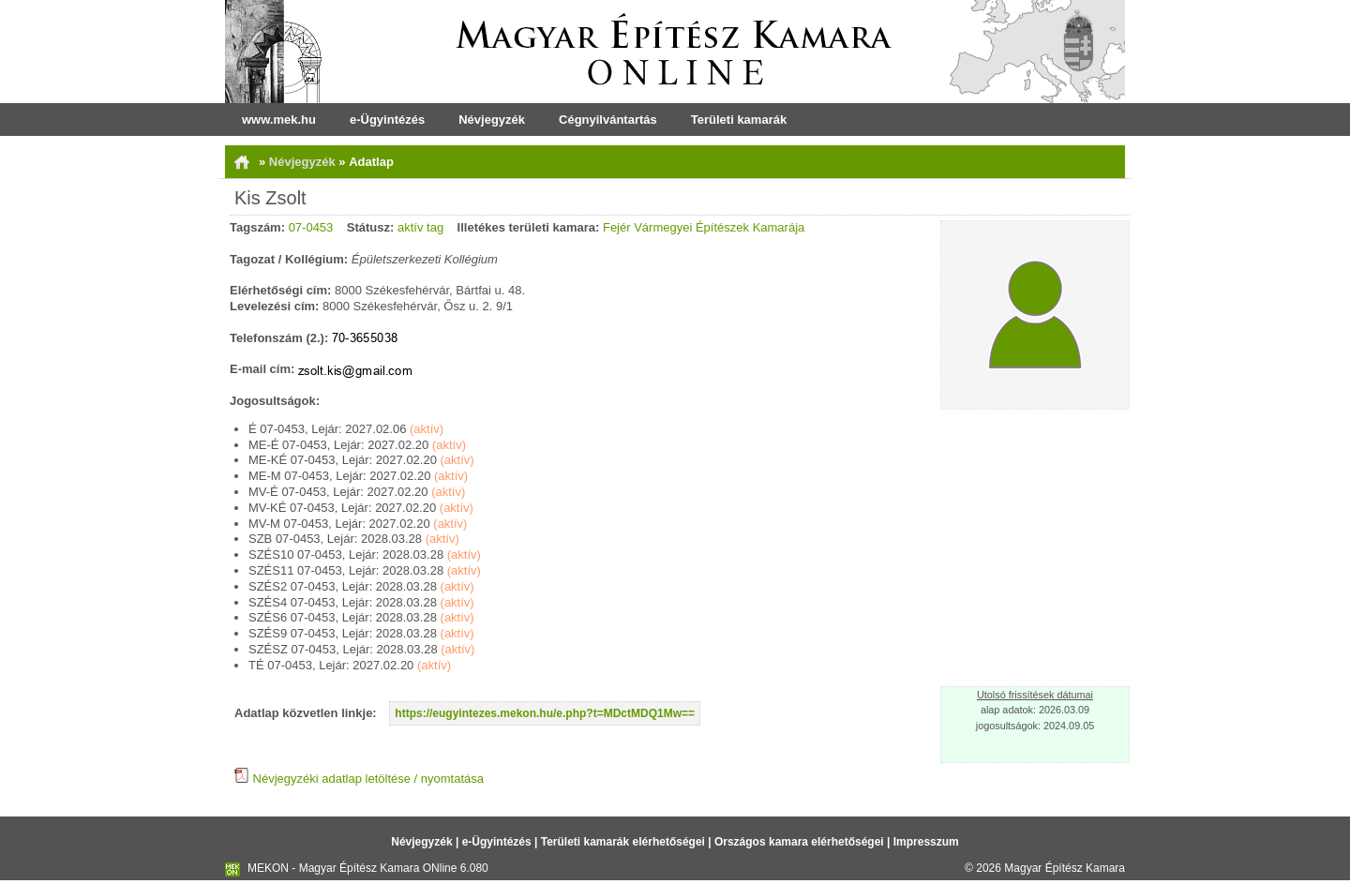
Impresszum (926, 841)
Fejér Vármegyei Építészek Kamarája (703, 227)
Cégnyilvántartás (608, 119)
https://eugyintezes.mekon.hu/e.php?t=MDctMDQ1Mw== (545, 713)
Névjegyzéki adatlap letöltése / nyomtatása (359, 779)
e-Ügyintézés (387, 119)
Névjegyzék (491, 119)
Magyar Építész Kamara (1064, 868)
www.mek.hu (279, 119)
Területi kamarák (739, 119)
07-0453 (311, 227)
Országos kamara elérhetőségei (799, 841)
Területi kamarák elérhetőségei (623, 841)
